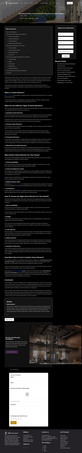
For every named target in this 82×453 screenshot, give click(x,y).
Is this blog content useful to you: (18, 416)
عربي (57, 3)
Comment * (13, 404)
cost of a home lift (17, 271)
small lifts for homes (16, 184)
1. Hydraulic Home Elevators (13, 36)
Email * (12, 382)
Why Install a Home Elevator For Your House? (16, 45)
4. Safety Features (11, 66)
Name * (12, 377)
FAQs (50, 3)
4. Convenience (11, 54)
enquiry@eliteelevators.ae (51, 438)
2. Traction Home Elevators (13, 38)
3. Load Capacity (11, 63)
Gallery (36, 3)
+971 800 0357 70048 (50, 437)
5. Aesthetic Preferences (13, 68)
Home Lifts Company (65, 448)
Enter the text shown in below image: (19, 388)
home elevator (9, 95)
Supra (45, 450)
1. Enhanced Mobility (12, 47)
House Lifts (62, 440)
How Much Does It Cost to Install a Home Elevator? (17, 70)
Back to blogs (9, 319)
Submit (13, 422)
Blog (53, 3)
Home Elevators (64, 437)
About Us (26, 3)
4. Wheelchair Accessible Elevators (15, 43)
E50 (45, 449)
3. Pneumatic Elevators (12, 41)
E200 (45, 447)
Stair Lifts (62, 446)
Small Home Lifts (64, 441)
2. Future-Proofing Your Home (14, 50)
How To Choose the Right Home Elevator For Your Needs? (18, 57)
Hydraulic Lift (63, 444)
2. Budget (10, 61)
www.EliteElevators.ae (47, 439)
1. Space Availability (12, 59)
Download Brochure (12, 352)
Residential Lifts (64, 438)
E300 (45, 446)
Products (31, 3)
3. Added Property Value (13, 52)
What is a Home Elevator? (12, 32)
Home (21, 3)
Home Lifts (62, 435)
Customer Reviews (43, 3)
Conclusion (9, 72)
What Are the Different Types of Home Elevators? (16, 34)
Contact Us (70, 3)
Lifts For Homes (63, 443)
